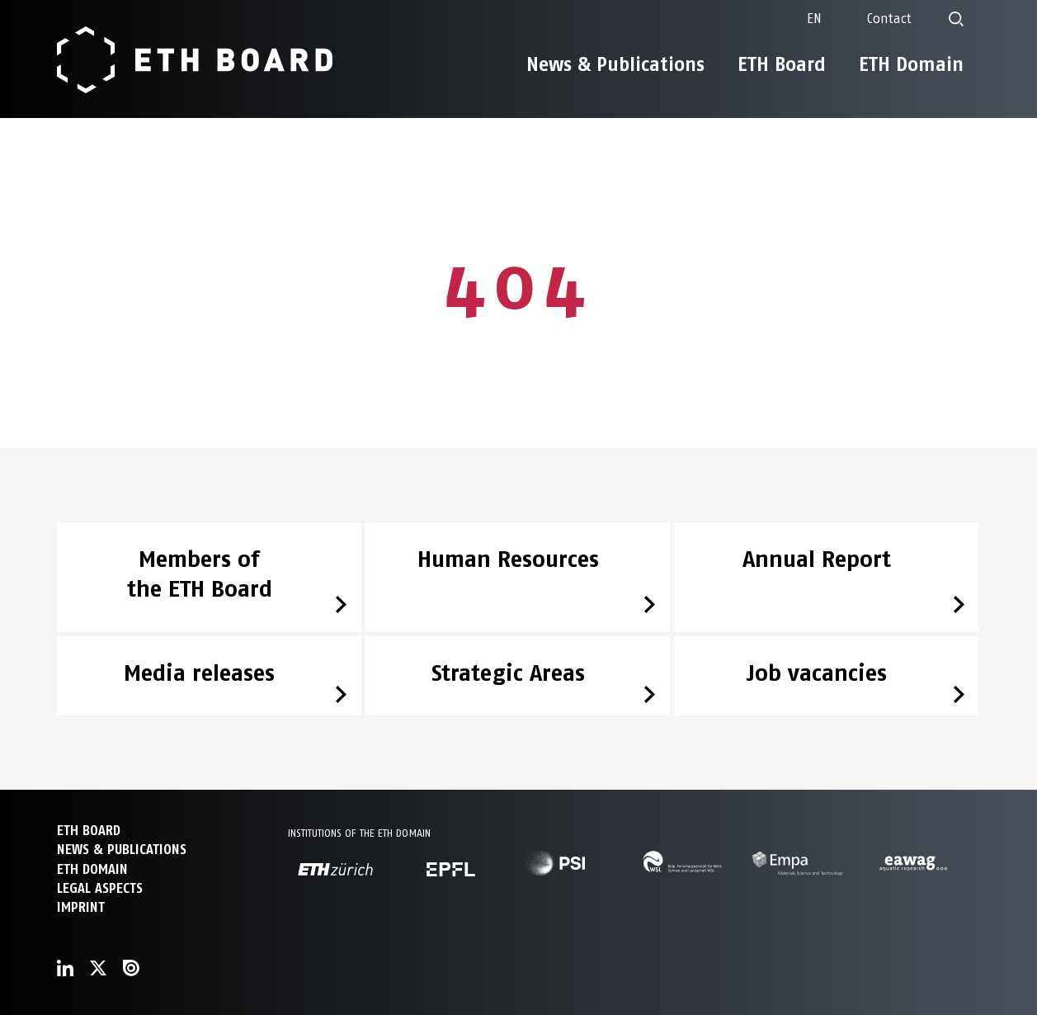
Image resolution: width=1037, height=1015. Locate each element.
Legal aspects (100, 888)
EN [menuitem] (814, 19)
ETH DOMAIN (92, 869)
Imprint (81, 907)
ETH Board (782, 64)
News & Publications (615, 64)
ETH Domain (911, 64)
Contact (889, 18)
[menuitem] (814, 19)
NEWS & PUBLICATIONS (121, 849)
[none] (814, 19)
